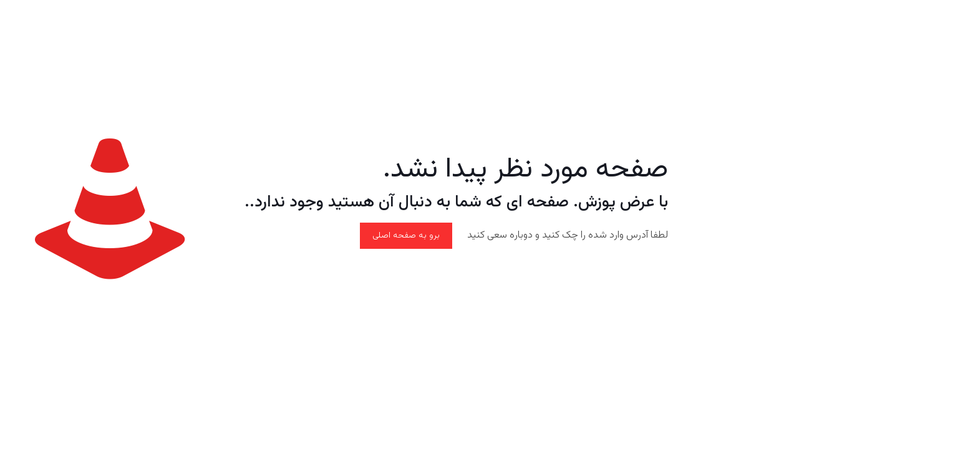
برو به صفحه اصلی (406, 236)
